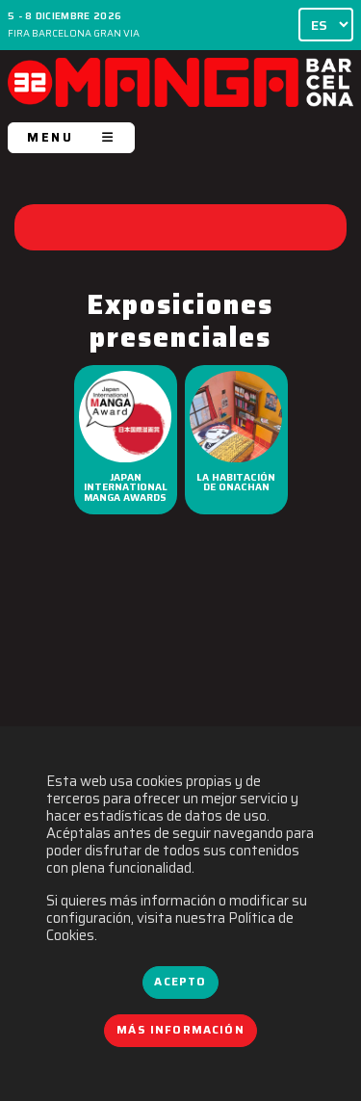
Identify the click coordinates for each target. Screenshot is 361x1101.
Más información (180, 1029)
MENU (71, 137)
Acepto (180, 981)
